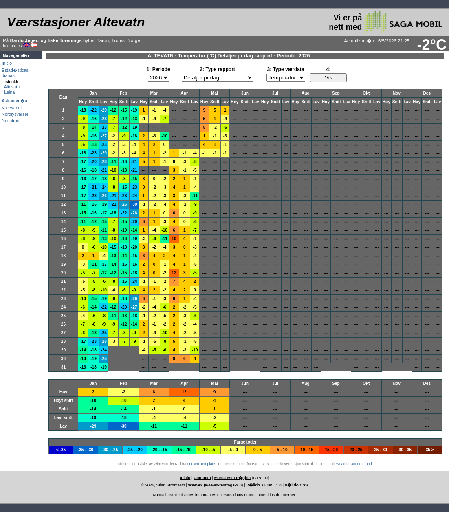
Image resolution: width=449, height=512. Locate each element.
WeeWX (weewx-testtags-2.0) (216, 485)
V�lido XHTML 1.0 (264, 485)
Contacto (202, 477)
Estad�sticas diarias (15, 73)
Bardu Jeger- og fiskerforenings (46, 40)
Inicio (7, 63)
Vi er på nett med (385, 22)
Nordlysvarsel (15, 114)
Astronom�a (14, 100)
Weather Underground (354, 464)
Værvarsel (12, 107)
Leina (8, 92)
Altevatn (11, 86)
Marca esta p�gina (232, 477)
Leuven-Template (201, 464)
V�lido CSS (296, 485)
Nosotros (10, 120)
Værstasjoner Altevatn (76, 22)
